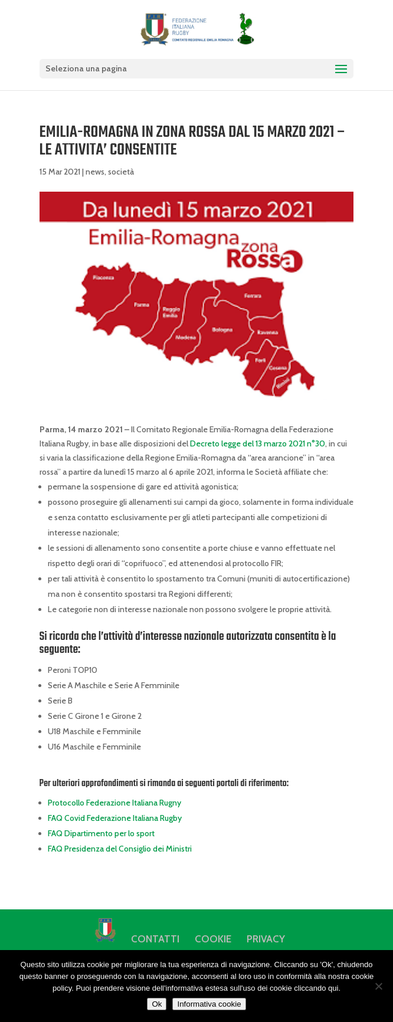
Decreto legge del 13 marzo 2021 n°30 (257, 443)
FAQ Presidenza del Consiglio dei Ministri (120, 848)
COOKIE (213, 939)
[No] (378, 986)
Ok (157, 1004)
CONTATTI (155, 939)
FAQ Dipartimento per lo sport (101, 833)
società (121, 171)
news (95, 171)
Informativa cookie (209, 1004)
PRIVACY (266, 939)
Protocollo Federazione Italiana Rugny (114, 802)
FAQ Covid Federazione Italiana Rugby (115, 818)
